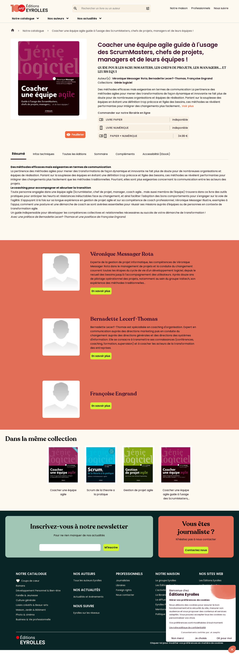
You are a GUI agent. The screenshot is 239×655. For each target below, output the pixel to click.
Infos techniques (43, 154)
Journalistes (127, 580)
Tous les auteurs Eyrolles (92, 580)
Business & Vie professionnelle (35, 624)
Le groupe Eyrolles (166, 580)
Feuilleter (75, 135)
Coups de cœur (28, 580)
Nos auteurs (56, 18)
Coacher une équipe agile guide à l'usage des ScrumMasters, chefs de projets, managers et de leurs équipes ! (123, 31)
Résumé (18, 153)
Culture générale (27, 602)
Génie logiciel (123, 83)
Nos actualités (87, 18)
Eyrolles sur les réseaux (91, 614)
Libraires (124, 586)
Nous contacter (129, 597)
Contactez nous (196, 550)
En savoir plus (101, 291)
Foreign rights (128, 591)
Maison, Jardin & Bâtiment (33, 613)
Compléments (125, 154)
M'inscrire (111, 547)
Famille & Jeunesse (28, 597)
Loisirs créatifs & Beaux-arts (34, 608)
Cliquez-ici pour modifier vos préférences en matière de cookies (186, 648)
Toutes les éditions (74, 154)
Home (13, 30)
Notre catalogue (23, 18)
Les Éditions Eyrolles (210, 580)
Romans (21, 586)
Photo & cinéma (26, 619)
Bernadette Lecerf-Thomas (167, 78)
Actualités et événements (93, 597)
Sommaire (101, 154)
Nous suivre (221, 8)
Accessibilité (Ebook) (156, 154)
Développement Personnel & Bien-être (41, 591)
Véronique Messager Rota (129, 78)
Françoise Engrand (199, 78)
